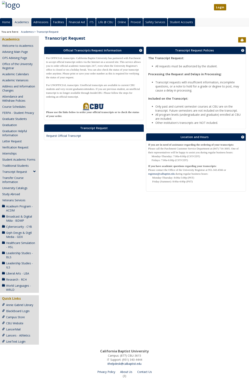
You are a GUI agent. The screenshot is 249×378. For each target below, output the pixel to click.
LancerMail (11, 329)
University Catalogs (14, 188)
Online (122, 22)
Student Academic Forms (18, 159)
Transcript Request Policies (194, 50)
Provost (136, 22)
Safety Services (155, 22)
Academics (22, 22)
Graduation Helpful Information (14, 133)
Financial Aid (77, 22)
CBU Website (12, 323)
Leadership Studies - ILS (17, 265)
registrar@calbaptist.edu (161, 173)
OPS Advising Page (14, 58)
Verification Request (15, 147)
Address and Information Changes (18, 88)
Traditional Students (15, 166)
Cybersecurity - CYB (17, 227)
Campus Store (13, 317)
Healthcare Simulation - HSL (18, 245)
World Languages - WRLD (16, 288)
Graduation (9, 125)
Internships (9, 153)
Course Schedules (14, 107)
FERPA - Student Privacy (18, 113)
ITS (91, 22)
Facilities (58, 22)
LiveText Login (13, 341)
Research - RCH (14, 279)
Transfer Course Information (13, 180)
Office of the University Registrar (17, 66)
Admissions (40, 22)
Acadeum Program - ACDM (17, 208)
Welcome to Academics (17, 46)
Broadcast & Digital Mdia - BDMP (17, 218)
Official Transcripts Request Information (92, 50)
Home (6, 22)
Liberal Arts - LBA (15, 273)
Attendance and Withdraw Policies (13, 98)
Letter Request (12, 141)
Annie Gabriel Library (17, 305)
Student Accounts (181, 22)
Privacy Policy (106, 372)
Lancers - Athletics (16, 335)
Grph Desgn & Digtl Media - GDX (17, 235)
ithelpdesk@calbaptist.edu (124, 364)
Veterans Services (13, 200)
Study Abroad (11, 194)
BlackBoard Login (16, 311)
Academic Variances (15, 80)
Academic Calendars (15, 74)
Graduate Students (14, 119)
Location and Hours (194, 137)
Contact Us (144, 372)
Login (220, 7)
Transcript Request (47, 32)
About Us (126, 372)
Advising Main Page (15, 52)
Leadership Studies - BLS (17, 255)
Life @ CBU (105, 22)
